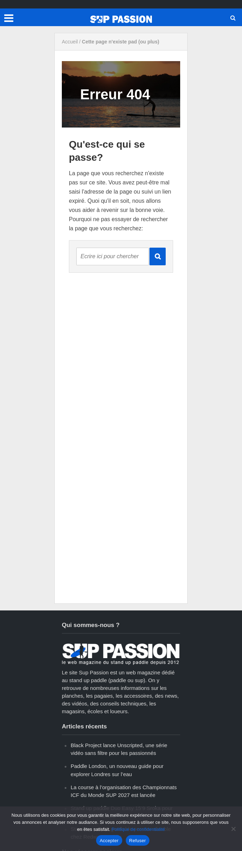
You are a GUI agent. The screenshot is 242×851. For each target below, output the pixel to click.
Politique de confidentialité (138, 829)
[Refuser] (233, 828)
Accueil (70, 42)
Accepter (109, 840)
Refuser (137, 840)
